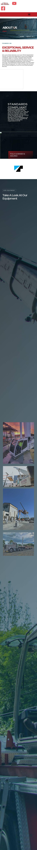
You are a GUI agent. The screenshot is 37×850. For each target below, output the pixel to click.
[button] (1, 14)
